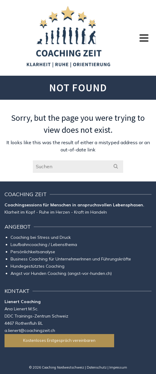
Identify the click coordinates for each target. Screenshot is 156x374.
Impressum (118, 367)
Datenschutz (97, 367)
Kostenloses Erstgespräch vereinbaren (59, 340)
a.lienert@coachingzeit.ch (30, 330)
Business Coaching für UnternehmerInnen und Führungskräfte (71, 259)
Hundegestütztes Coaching (37, 266)
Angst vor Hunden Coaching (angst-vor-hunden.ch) (61, 273)
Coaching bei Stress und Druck (41, 237)
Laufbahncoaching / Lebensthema (44, 244)
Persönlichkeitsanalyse (33, 251)
